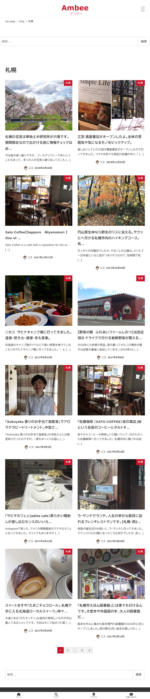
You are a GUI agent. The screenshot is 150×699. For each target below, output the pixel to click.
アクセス (94, 695)
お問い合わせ (131, 695)
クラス (56, 695)
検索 (144, 41)
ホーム (18, 695)
